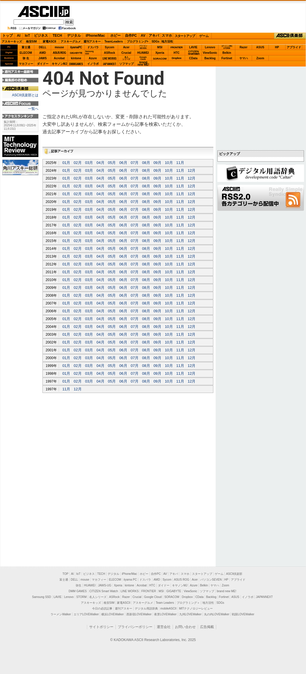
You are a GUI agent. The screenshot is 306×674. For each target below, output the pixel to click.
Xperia (159, 52)
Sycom (109, 47)
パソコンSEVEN (143, 47)
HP (277, 47)
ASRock (109, 52)
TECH (57, 36)
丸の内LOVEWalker (216, 614)
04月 (100, 162)
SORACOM (171, 597)
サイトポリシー (101, 627)
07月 (135, 162)
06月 (123, 162)
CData (193, 58)
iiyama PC (130, 579)
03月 (89, 162)
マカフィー (26, 63)
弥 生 (26, 58)
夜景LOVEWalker (165, 614)
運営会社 (164, 627)
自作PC (131, 36)
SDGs (155, 41)
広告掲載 (207, 627)
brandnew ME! (143, 63)
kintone (76, 58)
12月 (191, 170)
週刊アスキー (92, 41)
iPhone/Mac (95, 36)
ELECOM (26, 52)
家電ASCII (49, 41)
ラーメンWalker (61, 614)
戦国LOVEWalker (243, 614)
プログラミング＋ (188, 602)
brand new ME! (226, 591)
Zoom (260, 58)
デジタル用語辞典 (146, 608)
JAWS (42, 58)
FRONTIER (177, 47)
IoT (27, 36)
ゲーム (204, 36)
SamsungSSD (89, 52)
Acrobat (59, 58)
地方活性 (167, 41)
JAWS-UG (104, 585)
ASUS (260, 47)
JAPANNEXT (109, 64)
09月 (157, 162)
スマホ (167, 36)
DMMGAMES (76, 64)
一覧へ (33, 109)
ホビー (115, 36)
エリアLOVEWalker (86, 614)
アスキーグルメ (71, 41)
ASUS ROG (59, 52)
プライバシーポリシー (135, 627)
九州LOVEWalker (190, 614)
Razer (243, 47)
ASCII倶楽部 (289, 36)
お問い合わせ (185, 627)
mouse (59, 47)
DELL (42, 47)
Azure (93, 58)
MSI (160, 47)
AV (143, 36)
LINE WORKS (109, 58)
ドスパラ (93, 47)
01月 (66, 162)
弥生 (78, 585)
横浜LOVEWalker (112, 614)
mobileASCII (169, 608)
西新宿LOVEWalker (139, 614)
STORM (81, 597)
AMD (42, 52)
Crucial (126, 52)
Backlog (210, 58)
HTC (176, 52)
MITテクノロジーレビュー (196, 608)
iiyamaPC (76, 47)
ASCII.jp (44, 11)
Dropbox (177, 58)
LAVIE (193, 47)
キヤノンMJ (59, 63)
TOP (65, 573)
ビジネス (41, 36)
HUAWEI (143, 52)
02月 (77, 162)
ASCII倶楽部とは (25, 95)
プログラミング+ (138, 41)
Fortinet (226, 58)
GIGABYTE (76, 52)
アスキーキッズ (12, 41)
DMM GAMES (78, 591)
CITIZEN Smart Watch (103, 591)
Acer (126, 47)
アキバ (154, 36)
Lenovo (210, 47)
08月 (146, 162)
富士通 (26, 47)
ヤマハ (243, 58)
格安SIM (31, 41)
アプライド (294, 47)
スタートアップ (185, 36)
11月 (180, 162)
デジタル (74, 36)
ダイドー (42, 63)
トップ (7, 36)
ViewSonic (210, 52)
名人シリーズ (98, 597)
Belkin (226, 52)
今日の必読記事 (102, 608)
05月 (112, 162)
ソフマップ (126, 63)
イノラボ (93, 63)
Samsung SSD (41, 597)
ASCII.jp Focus (20, 103)
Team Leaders (165, 602)
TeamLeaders (114, 41)
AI (18, 36)
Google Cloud (153, 597)
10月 (169, 162)
